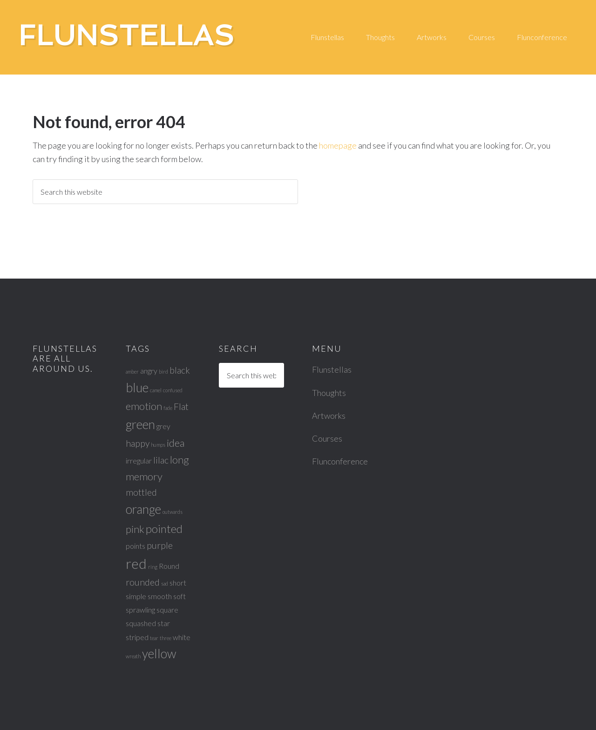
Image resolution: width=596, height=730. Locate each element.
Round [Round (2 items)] (169, 565)
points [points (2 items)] (135, 545)
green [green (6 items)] (140, 424)
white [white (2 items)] (181, 637)
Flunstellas (127, 35)
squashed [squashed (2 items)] (141, 623)
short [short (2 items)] (177, 582)
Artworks (328, 415)
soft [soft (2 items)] (179, 596)
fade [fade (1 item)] (167, 408)
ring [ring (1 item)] (152, 567)
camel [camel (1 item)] (156, 390)
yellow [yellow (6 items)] (159, 653)
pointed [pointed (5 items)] (164, 528)
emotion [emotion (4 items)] (144, 406)
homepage (338, 145)
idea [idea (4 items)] (175, 443)
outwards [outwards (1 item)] (173, 512)
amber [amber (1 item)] (132, 371)
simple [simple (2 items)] (136, 596)
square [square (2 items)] (167, 609)
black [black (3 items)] (179, 370)
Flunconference (340, 461)
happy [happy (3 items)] (137, 443)
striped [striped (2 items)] (137, 637)
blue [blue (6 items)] (137, 387)
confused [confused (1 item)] (173, 390)
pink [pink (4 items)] (135, 529)
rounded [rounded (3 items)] (143, 582)
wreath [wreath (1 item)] (133, 656)
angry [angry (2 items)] (148, 370)
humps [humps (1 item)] (158, 445)
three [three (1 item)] (165, 638)
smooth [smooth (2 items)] (160, 596)
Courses (327, 438)
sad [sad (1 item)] (164, 583)
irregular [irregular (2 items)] (139, 460)
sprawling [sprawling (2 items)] (140, 609)
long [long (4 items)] (179, 459)
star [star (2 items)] (163, 623)
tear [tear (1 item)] (154, 638)
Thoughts (329, 393)
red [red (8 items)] (136, 563)
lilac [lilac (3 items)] (161, 460)
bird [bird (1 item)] (163, 371)
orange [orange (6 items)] (143, 509)
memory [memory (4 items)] (144, 476)
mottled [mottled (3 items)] (141, 492)
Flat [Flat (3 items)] (181, 406)
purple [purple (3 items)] (160, 545)
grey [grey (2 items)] (163, 426)
